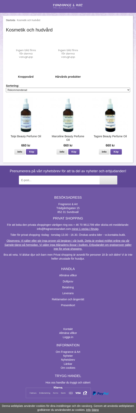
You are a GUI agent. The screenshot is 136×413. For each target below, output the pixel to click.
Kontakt (68, 329)
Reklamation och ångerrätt (68, 299)
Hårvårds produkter (68, 76)
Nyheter (68, 355)
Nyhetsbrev (68, 359)
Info (20, 151)
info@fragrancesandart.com (54, 228)
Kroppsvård (26, 76)
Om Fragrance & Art (68, 351)
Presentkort (68, 305)
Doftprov (68, 281)
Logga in (68, 337)
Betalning (68, 287)
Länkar (68, 363)
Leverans (68, 293)
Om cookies (68, 367)
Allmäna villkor (68, 275)
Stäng (95, 409)
